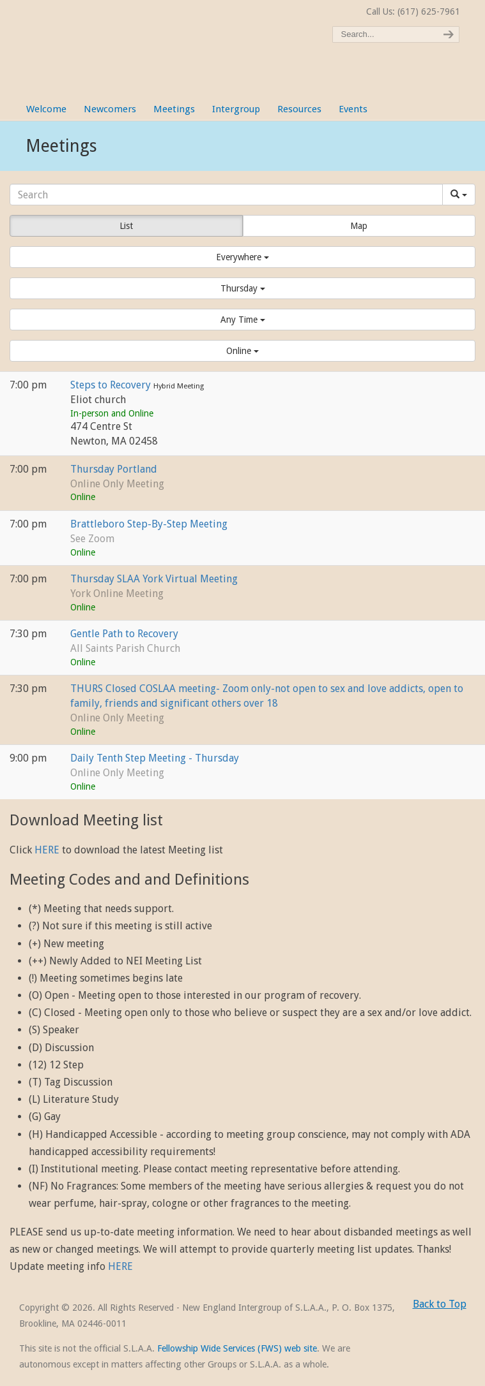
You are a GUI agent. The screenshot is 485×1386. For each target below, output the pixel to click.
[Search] (226, 194)
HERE (47, 850)
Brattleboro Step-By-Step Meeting (148, 524)
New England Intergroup (153, 38)
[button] (242, 257)
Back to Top (439, 1304)
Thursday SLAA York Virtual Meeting (154, 579)
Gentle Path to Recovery (124, 634)
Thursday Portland (113, 469)
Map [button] (358, 226)
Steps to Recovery (111, 385)
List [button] (126, 226)
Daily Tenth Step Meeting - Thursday (154, 758)
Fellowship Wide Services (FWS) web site (237, 1348)
